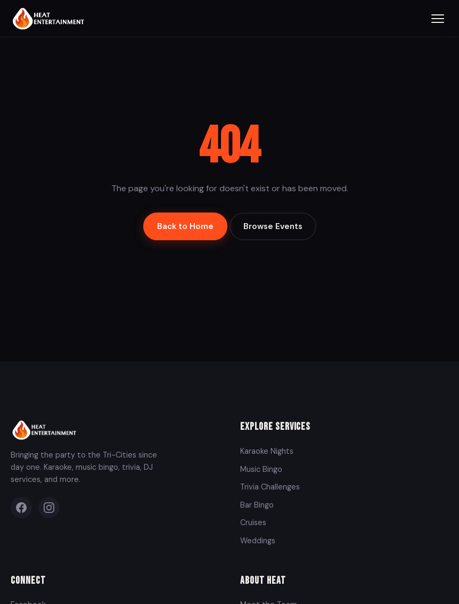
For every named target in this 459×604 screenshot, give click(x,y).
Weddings (257, 540)
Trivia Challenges (270, 487)
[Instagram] (49, 507)
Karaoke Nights (266, 451)
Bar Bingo (257, 505)
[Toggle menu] (437, 18)
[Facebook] (21, 507)
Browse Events (272, 226)
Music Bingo (261, 469)
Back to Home (185, 226)
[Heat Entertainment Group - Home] (50, 18)
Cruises (253, 522)
